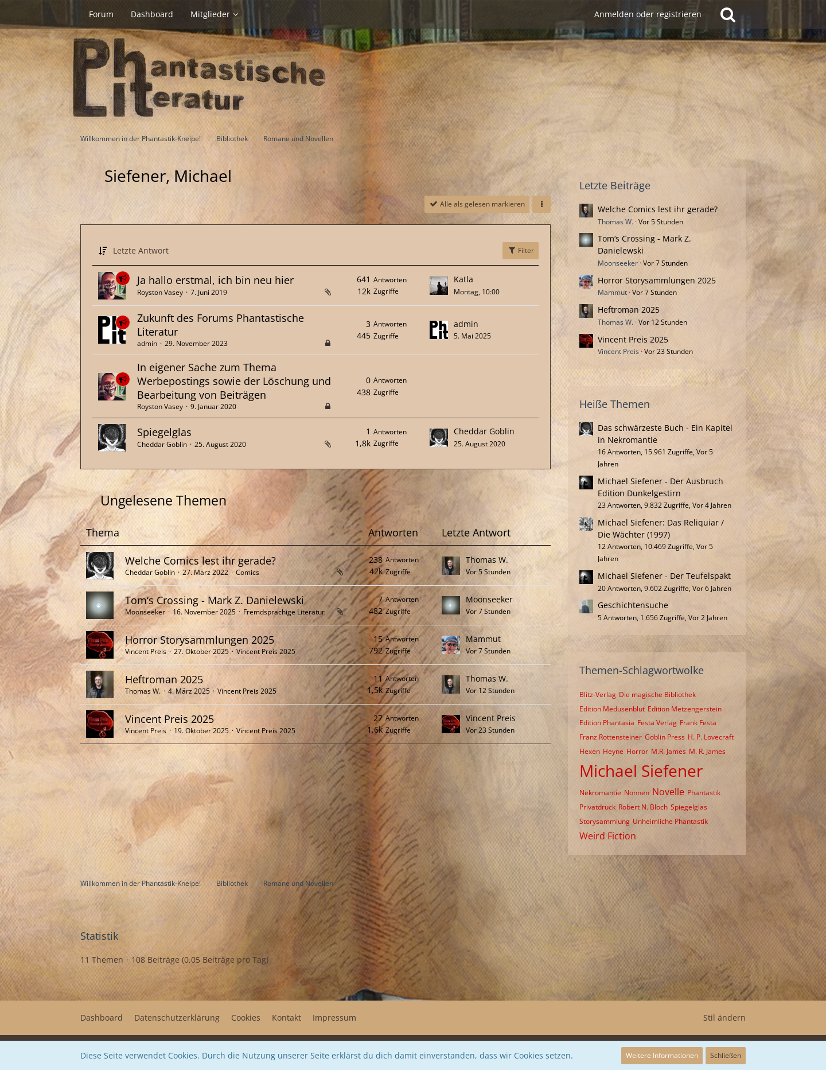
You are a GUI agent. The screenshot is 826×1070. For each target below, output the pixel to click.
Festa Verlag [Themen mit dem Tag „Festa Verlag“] (657, 722)
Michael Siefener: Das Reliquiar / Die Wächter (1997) (661, 528)
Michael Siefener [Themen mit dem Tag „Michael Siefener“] (641, 770)
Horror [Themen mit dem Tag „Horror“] (637, 751)
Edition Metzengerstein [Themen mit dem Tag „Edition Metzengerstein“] (685, 709)
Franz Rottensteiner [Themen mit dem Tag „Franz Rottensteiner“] (610, 737)
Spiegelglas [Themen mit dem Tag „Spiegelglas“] (689, 807)
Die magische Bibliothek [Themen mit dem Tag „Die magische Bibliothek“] (657, 694)
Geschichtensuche (633, 605)
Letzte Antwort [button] (141, 250)
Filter (520, 250)
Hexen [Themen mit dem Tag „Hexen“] (589, 751)
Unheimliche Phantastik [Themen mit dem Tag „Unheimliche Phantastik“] (670, 821)
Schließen (725, 1055)
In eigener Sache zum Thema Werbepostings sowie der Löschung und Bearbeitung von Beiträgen (234, 380)
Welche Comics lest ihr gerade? (200, 560)
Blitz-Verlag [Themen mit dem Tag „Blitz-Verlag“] (597, 694)
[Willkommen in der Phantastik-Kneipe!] (413, 78)
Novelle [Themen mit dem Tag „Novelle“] (668, 791)
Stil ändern (724, 1017)
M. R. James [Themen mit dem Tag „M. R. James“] (707, 751)
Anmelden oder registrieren (648, 14)
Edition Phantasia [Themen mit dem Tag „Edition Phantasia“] (606, 722)
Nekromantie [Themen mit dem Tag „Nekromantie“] (600, 792)
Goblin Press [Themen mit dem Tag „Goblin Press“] (665, 737)
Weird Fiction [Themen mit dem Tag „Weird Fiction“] (607, 836)
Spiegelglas (164, 432)
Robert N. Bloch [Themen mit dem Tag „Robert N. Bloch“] (643, 807)
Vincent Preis (145, 651)
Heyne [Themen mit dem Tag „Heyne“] (613, 751)
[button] (541, 204)
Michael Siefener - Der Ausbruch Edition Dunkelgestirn (660, 487)
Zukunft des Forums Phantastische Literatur (220, 324)
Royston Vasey (160, 292)
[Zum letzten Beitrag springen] (439, 286)
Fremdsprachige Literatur (284, 612)
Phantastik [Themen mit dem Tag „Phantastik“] (703, 792)
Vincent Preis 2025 (265, 651)
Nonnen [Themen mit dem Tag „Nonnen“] (636, 792)
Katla (463, 279)
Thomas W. (487, 559)
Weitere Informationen (662, 1055)
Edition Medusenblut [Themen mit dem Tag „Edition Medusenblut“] (612, 709)
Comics (247, 572)
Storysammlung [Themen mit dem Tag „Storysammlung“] (604, 821)
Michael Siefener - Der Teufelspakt (664, 575)
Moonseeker (145, 612)
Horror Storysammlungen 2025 (199, 640)
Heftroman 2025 (164, 679)
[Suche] (728, 14)
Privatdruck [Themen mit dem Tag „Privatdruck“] (597, 807)
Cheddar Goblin (162, 444)
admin (147, 343)
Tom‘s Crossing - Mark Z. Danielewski (214, 600)
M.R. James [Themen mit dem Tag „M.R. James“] (668, 751)
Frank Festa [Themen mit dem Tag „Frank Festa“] (698, 722)
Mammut (483, 638)
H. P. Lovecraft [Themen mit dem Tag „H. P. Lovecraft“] (711, 737)
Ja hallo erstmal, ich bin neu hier (215, 280)
